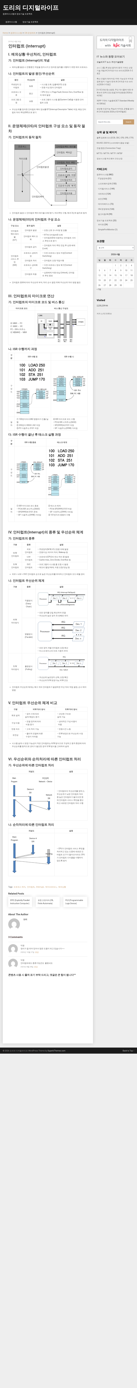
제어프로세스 (51, 887)
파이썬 (101, 224)
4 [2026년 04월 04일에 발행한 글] (131, 265)
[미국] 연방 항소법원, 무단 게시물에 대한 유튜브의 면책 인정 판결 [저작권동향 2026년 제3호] (115, 93)
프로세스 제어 (20, 887)
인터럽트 (31, 887)
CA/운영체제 (30, 33)
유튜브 (109, 314)
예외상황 (62, 887)
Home (5, 33)
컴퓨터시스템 (11, 22)
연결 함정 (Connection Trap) (109, 148)
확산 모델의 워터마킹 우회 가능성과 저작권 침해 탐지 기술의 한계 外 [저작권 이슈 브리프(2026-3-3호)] (115, 82)
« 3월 (99, 289)
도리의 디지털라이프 (31, 7)
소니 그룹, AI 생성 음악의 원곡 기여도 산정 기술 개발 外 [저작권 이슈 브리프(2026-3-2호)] (115, 71)
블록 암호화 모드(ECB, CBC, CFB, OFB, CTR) (115, 138)
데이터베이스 (104, 204)
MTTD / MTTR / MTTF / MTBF (109, 153)
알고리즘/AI (103, 214)
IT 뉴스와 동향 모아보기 (111, 56)
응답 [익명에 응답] (37, 952)
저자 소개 (101, 314)
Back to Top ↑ (128, 1051)
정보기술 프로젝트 (30, 22)
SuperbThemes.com (56, 1051)
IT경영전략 (102, 178)
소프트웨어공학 (104, 184)
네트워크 (102, 194)
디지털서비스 (104, 189)
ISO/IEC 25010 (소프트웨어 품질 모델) (113, 143)
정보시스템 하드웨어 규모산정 (109, 158)
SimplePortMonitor (106, 229)
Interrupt (40, 887)
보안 (100, 199)
